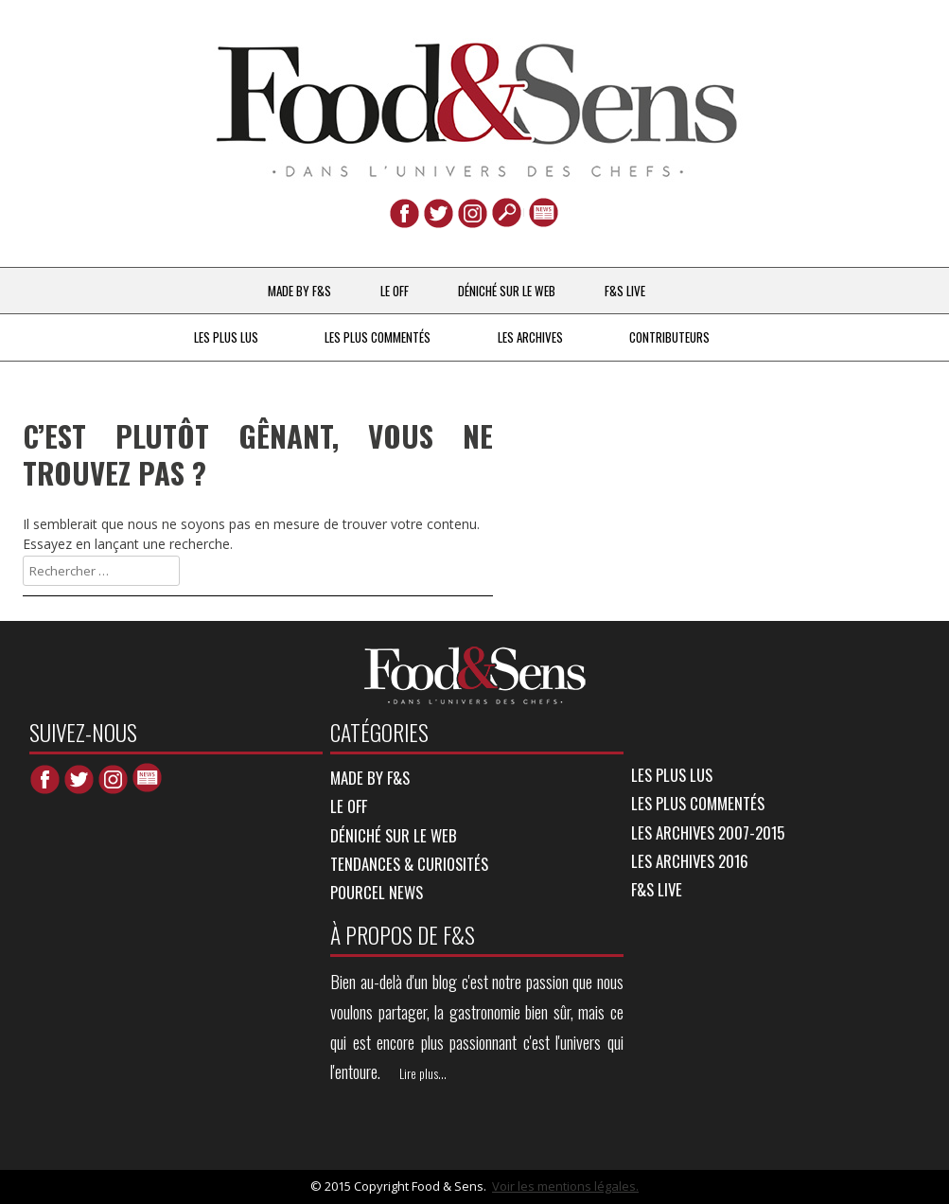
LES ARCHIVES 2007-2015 (707, 832)
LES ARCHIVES (530, 337)
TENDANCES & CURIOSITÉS (409, 864)
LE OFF (394, 290)
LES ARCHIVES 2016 (689, 861)
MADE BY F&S (299, 290)
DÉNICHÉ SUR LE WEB (506, 290)
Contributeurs (669, 337)
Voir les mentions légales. (565, 1186)
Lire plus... (423, 1073)
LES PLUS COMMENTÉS (378, 337)
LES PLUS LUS (226, 337)
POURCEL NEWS (376, 892)
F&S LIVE (625, 290)
